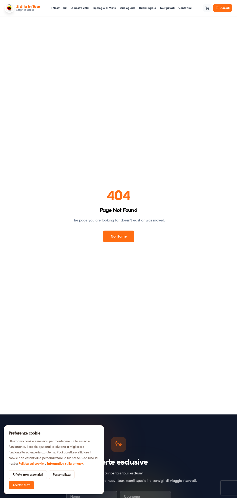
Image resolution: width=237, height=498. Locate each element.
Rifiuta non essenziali (28, 475)
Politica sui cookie (31, 464)
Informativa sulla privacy (65, 464)
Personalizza (62, 475)
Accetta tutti (21, 485)
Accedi (223, 8)
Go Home (119, 236)
